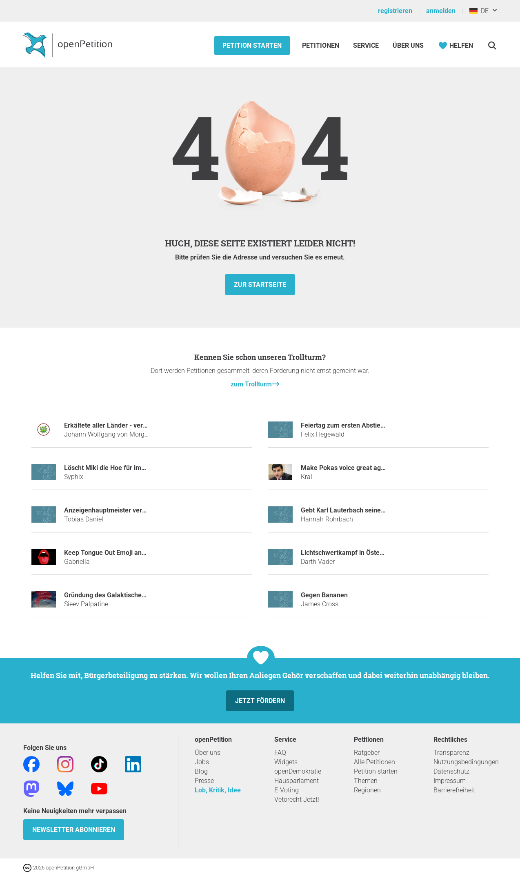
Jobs (202, 762)
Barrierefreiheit (454, 790)
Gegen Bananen (324, 595)
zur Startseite (260, 284)
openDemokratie (297, 771)
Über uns (207, 752)
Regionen (367, 790)
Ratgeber (367, 752)
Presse (204, 781)
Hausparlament (296, 781)
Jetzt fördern (260, 701)
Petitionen (321, 45)
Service (366, 45)
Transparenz (451, 752)
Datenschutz (451, 771)
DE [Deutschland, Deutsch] (479, 11)
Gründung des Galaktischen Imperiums (121, 595)
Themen (366, 781)
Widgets (286, 762)
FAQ (280, 752)
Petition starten (252, 45)
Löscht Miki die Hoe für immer (108, 468)
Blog (201, 771)
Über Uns (408, 45)
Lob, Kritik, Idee (218, 790)
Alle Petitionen (374, 762)
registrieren (395, 11)
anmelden (441, 11)
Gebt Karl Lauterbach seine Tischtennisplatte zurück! (378, 510)
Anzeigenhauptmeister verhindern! (115, 510)
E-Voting (286, 790)
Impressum (449, 781)
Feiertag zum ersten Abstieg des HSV (356, 425)
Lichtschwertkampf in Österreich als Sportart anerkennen (385, 553)
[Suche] (492, 45)
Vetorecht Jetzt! (296, 799)
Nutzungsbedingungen (466, 762)
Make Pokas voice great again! (346, 468)
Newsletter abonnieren (73, 830)
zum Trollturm (251, 384)
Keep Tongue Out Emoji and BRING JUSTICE (129, 553)
